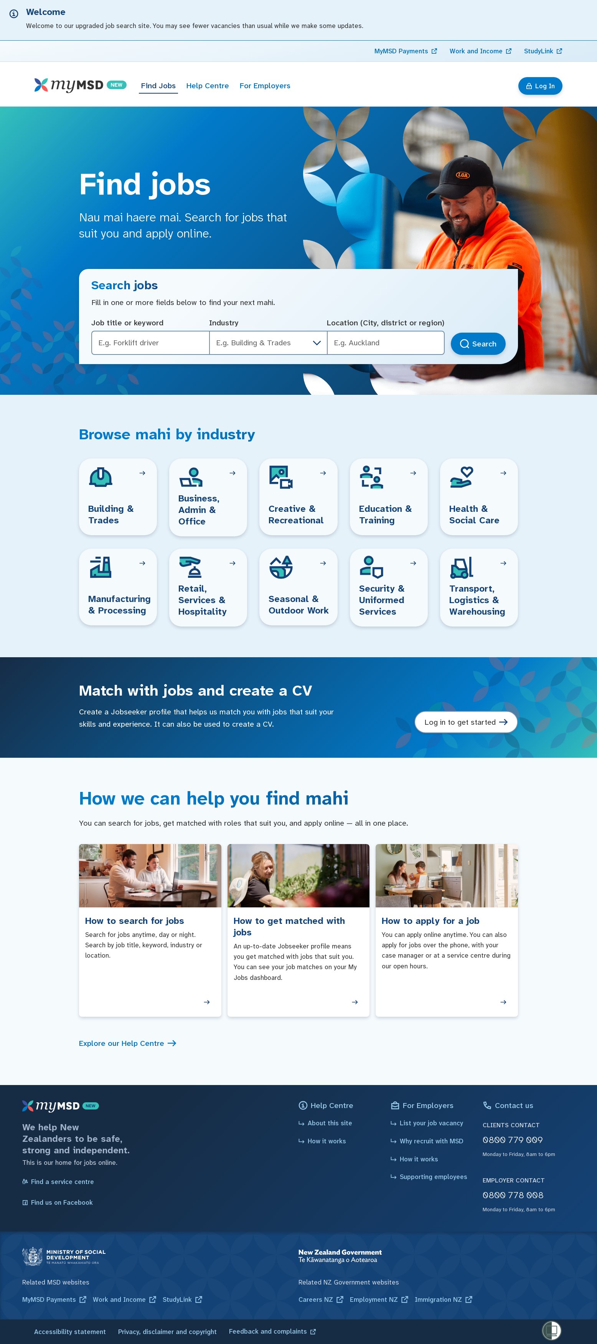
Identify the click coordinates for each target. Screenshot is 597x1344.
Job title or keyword (127, 323)
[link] (405, 51)
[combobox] (386, 343)
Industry (224, 323)
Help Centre (207, 86)
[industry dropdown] (317, 343)
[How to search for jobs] (150, 930)
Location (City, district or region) (385, 323)
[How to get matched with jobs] (299, 930)
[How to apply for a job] (447, 930)
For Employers (265, 86)
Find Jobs (158, 86)
